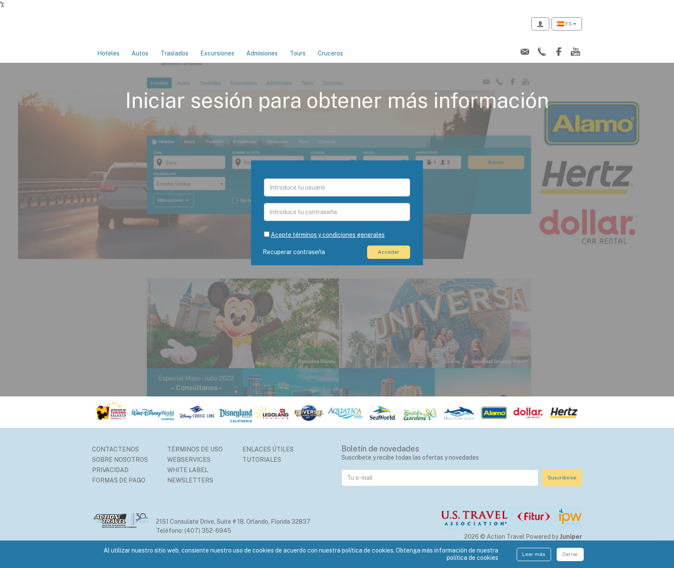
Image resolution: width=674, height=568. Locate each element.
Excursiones (217, 62)
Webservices (189, 469)
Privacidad (110, 479)
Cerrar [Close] (570, 554)
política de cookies (472, 557)
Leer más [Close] (533, 554)
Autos (140, 62)
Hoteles (108, 62)
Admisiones (262, 62)
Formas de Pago (118, 489)
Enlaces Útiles (268, 458)
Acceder (388, 261)
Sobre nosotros (120, 469)
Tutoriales (261, 469)
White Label (187, 479)
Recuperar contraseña (295, 261)
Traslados (174, 62)
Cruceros (330, 62)
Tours (298, 62)
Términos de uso (195, 458)
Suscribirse (562, 487)
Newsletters (190, 489)
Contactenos (115, 458)
